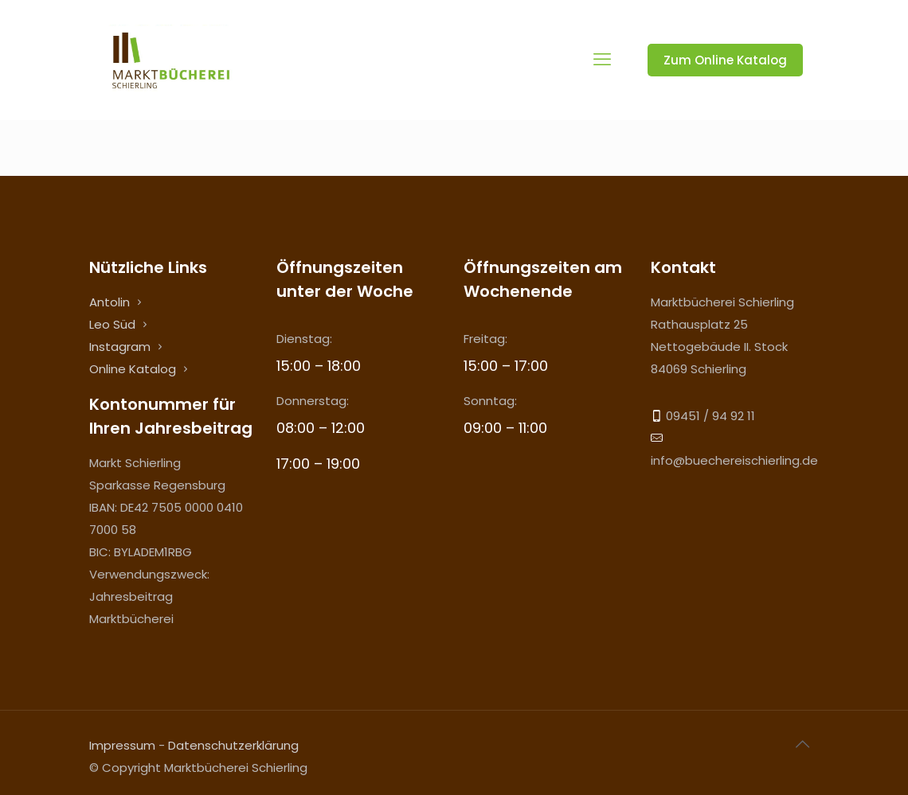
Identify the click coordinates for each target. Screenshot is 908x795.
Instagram (120, 346)
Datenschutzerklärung (233, 745)
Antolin (109, 302)
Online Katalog (132, 368)
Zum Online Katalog (725, 60)
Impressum (122, 745)
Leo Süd (112, 324)
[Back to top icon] (802, 744)
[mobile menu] (602, 59)
